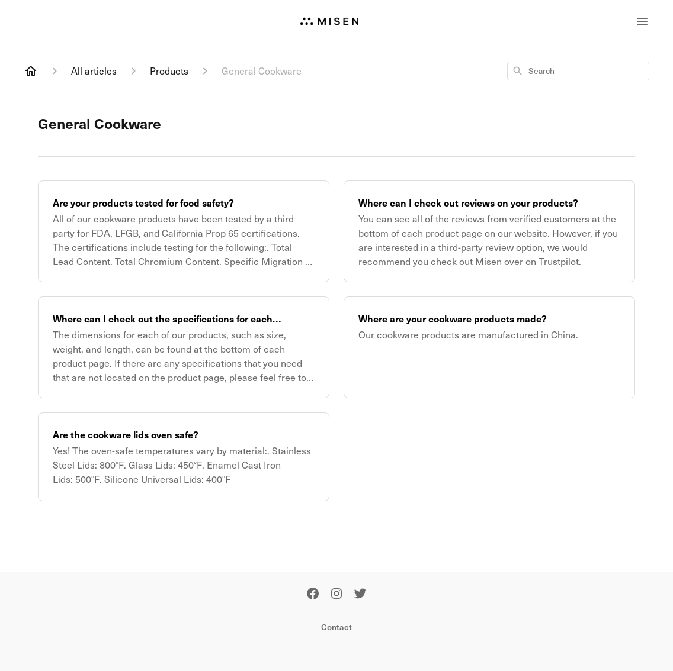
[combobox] (578, 71)
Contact (336, 627)
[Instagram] (336, 594)
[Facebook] (313, 594)
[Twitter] (360, 594)
